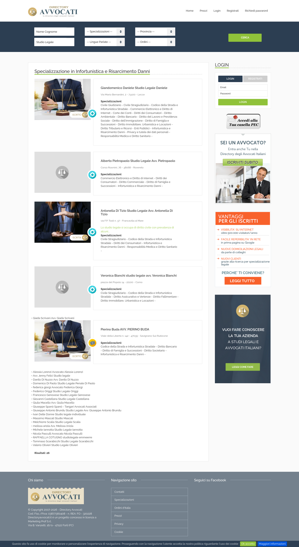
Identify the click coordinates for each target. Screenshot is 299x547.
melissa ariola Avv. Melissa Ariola (53, 425)
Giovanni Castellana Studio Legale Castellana (61, 398)
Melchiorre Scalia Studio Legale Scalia (57, 422)
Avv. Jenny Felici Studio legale (51, 375)
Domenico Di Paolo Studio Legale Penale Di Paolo (64, 383)
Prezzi (203, 10)
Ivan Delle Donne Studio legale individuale (59, 414)
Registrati (233, 10)
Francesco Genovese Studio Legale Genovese (61, 395)
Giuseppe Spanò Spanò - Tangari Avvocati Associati (65, 406)
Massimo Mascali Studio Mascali (53, 418)
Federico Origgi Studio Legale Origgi (55, 391)
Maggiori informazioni (272, 543)
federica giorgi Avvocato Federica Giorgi (58, 387)
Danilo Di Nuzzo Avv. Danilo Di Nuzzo (56, 379)
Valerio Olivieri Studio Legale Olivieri (55, 445)
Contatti (119, 491)
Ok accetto (248, 543)
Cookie (118, 531)
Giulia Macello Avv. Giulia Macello (53, 402)
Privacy (118, 523)
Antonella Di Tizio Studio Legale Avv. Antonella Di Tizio (137, 212)
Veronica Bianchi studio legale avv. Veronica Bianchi (139, 275)
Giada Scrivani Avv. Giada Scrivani (53, 318)
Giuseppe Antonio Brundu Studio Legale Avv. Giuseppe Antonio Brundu (77, 410)
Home (190, 10)
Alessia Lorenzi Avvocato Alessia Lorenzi (58, 371)
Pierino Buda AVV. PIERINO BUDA (125, 329)
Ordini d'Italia (122, 507)
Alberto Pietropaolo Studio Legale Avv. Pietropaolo (138, 161)
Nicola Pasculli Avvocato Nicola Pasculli (57, 433)
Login (217, 10)
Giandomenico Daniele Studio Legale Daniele (134, 88)
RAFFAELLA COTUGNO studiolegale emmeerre (62, 437)
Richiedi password (256, 10)
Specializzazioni (124, 499)
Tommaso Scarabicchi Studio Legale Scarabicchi (63, 441)
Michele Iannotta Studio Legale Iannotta (58, 429)
